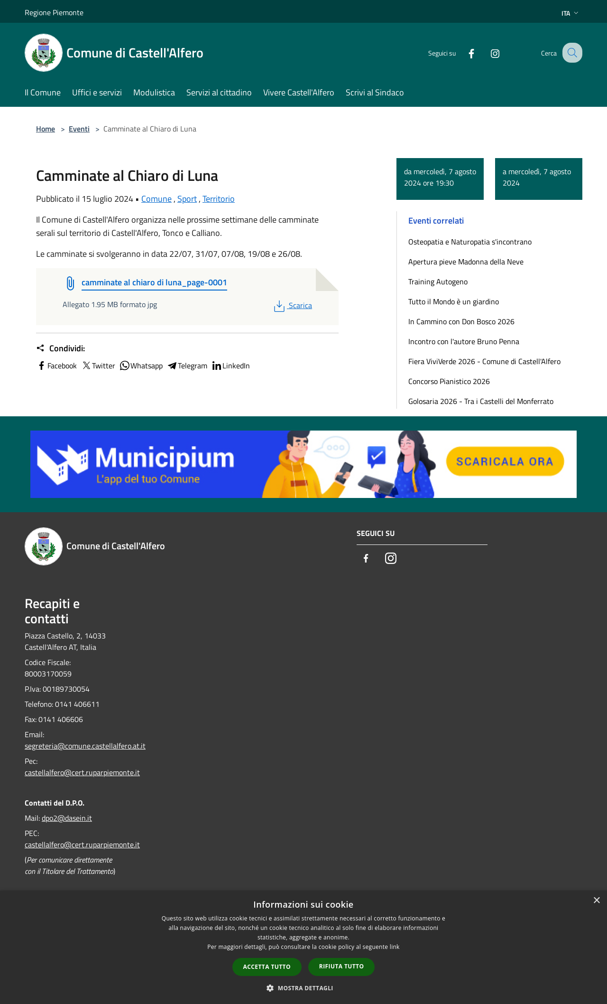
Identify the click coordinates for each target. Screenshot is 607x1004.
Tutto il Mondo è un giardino (453, 301)
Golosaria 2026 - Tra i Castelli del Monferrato (480, 401)
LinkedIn (230, 365)
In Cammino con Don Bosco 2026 (461, 321)
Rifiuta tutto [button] (341, 966)
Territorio (218, 198)
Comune (156, 198)
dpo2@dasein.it (67, 818)
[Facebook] (462, 52)
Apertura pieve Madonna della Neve (466, 261)
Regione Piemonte (54, 12)
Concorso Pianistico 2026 (449, 381)
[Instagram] (486, 52)
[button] (303, 988)
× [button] (596, 900)
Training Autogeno (438, 281)
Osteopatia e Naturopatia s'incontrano (470, 241)
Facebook (56, 365)
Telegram (186, 365)
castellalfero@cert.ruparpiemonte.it (82, 772)
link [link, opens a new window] (395, 947)
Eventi (79, 128)
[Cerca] (571, 52)
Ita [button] (570, 13)
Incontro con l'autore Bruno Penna (463, 341)
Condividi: (60, 348)
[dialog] (303, 947)
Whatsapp (141, 365)
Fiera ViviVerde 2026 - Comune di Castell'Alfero (484, 361)
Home (45, 128)
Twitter (98, 365)
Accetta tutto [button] (267, 967)
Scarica (292, 305)
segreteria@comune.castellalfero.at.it (85, 745)
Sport (187, 198)
